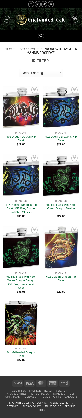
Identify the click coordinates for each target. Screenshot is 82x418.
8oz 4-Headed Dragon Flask (21, 354)
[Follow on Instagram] (38, 4)
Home (10, 49)
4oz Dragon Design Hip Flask (21, 138)
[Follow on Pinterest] (51, 4)
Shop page (29, 49)
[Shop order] (41, 73)
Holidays (29, 396)
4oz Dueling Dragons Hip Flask (61, 138)
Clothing (19, 390)
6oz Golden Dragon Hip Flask (61, 278)
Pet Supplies (39, 393)
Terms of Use (53, 406)
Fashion (35, 390)
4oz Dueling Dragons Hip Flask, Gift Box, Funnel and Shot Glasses (21, 208)
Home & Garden (63, 393)
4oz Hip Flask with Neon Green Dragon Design (61, 206)
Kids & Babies (17, 393)
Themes (45, 396)
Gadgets (71, 396)
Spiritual (12, 396)
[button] (7, 19)
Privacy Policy (32, 406)
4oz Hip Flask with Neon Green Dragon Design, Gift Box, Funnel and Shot (21, 282)
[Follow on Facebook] (31, 4)
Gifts (57, 396)
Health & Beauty (56, 390)
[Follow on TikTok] (44, 4)
